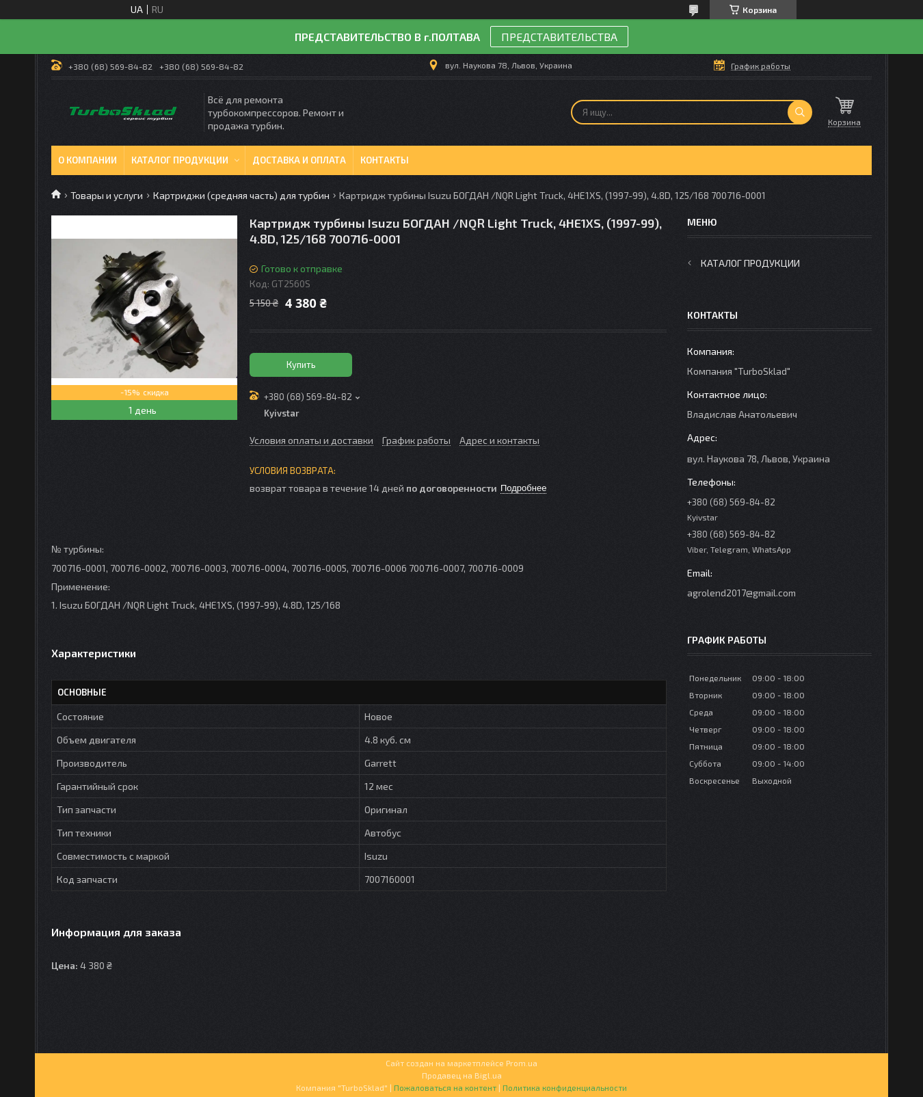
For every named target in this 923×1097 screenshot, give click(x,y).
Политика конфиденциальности (565, 1087)
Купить (301, 364)
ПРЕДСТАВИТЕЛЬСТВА (559, 36)
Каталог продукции (179, 160)
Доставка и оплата (299, 160)
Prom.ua (521, 1063)
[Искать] (800, 112)
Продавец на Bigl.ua (462, 1075)
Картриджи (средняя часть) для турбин (241, 195)
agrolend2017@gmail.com (741, 592)
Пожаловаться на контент (445, 1087)
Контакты (384, 160)
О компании (87, 160)
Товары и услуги (106, 195)
